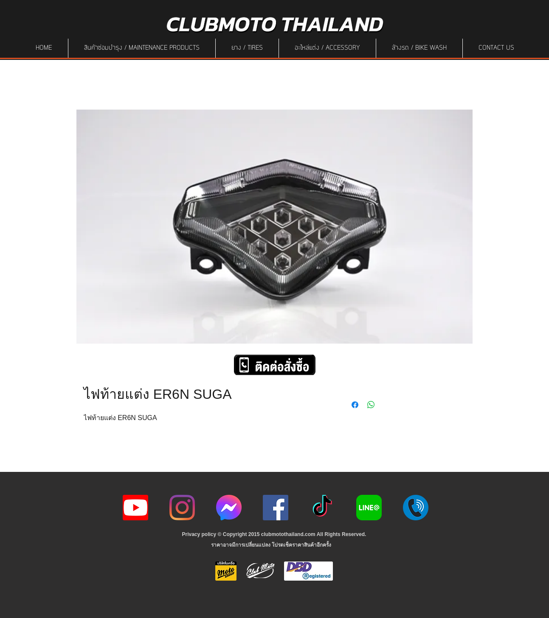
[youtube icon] (135, 507)
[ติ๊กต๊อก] (322, 507)
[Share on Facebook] (355, 405)
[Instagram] (182, 507)
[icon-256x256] (229, 507)
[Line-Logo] (369, 507)
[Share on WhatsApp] (371, 405)
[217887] (415, 507)
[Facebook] (275, 507)
